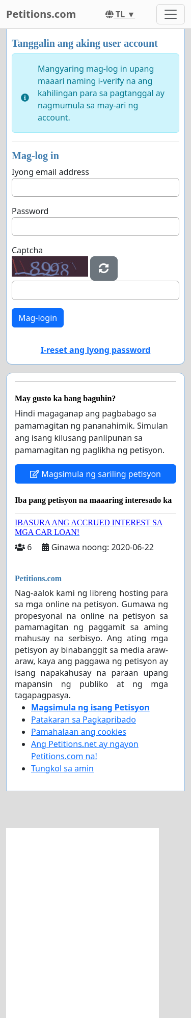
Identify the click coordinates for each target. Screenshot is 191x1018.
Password (30, 211)
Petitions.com (41, 14)
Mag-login (37, 317)
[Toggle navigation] (170, 14)
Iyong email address (50, 171)
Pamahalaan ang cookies (78, 731)
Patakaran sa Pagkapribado (83, 719)
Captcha (27, 250)
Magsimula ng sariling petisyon (95, 474)
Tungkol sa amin (62, 768)
